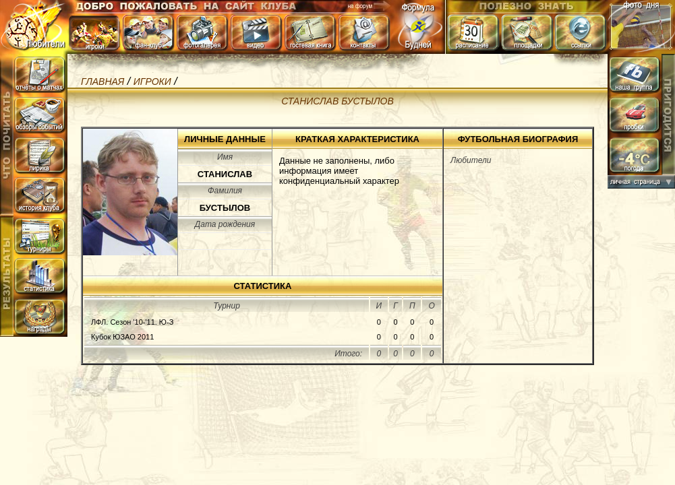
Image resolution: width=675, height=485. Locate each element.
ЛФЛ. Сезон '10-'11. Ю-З (132, 322)
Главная (102, 81)
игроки (152, 81)
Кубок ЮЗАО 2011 (122, 337)
